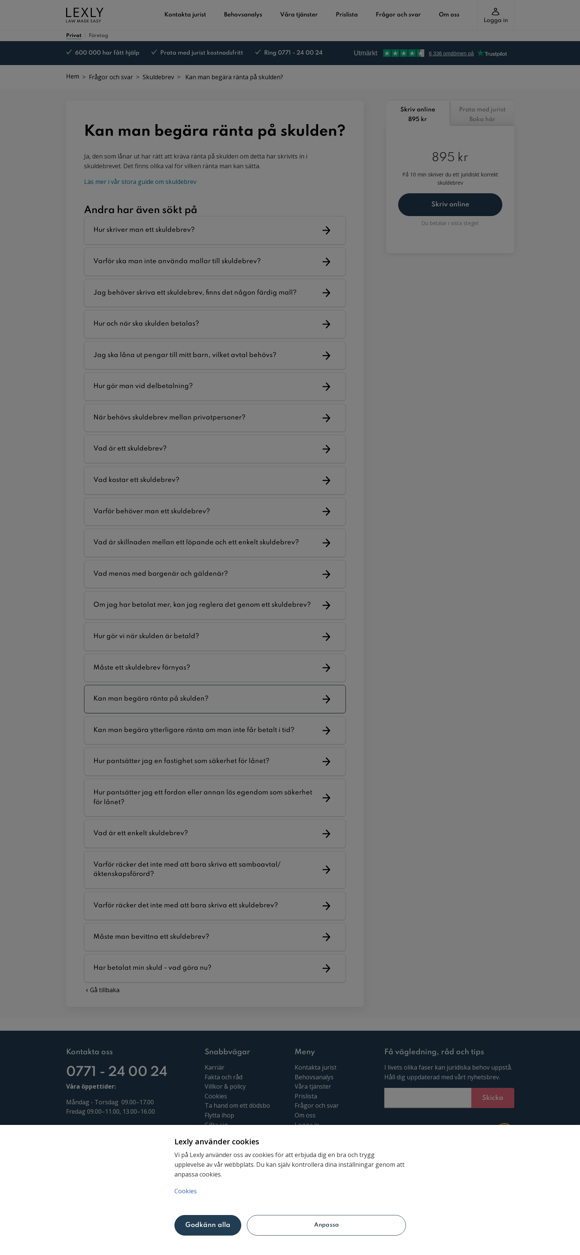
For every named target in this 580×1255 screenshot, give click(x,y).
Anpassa (326, 1225)
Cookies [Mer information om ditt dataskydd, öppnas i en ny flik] (185, 1191)
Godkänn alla (208, 1225)
